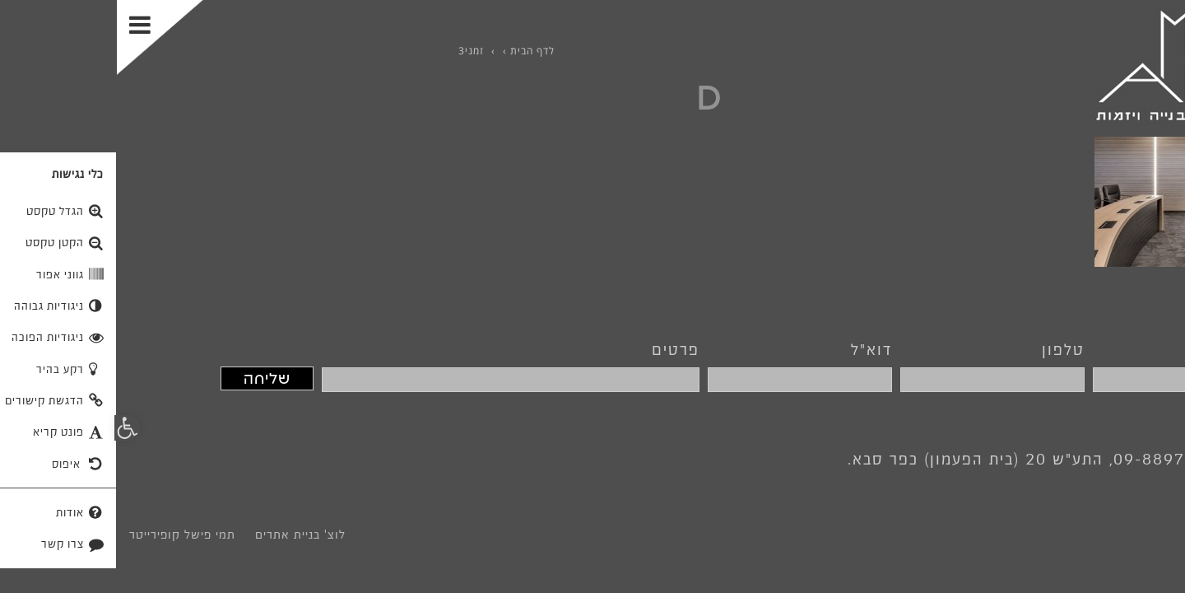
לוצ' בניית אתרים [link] (183, 534)
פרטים (559, 349)
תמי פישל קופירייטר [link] (65, 534)
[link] (1071, 65)
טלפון (946, 349)
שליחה (150, 378)
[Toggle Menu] (43, 38)
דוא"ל (754, 349)
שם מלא (1129, 349)
